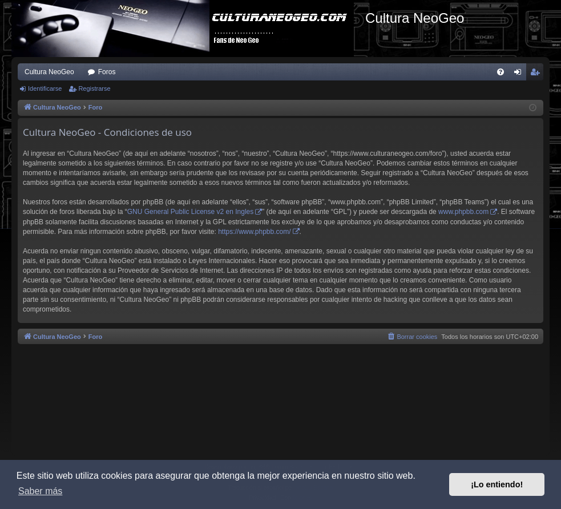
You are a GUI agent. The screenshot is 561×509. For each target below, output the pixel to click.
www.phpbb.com (463, 212)
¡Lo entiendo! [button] (497, 484)
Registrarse (94, 88)
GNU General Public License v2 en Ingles (190, 212)
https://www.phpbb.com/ (254, 232)
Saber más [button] (40, 491)
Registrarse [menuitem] (537, 74)
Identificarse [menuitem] (520, 74)
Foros (107, 72)
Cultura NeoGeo (49, 72)
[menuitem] (500, 71)
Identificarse (45, 88)
